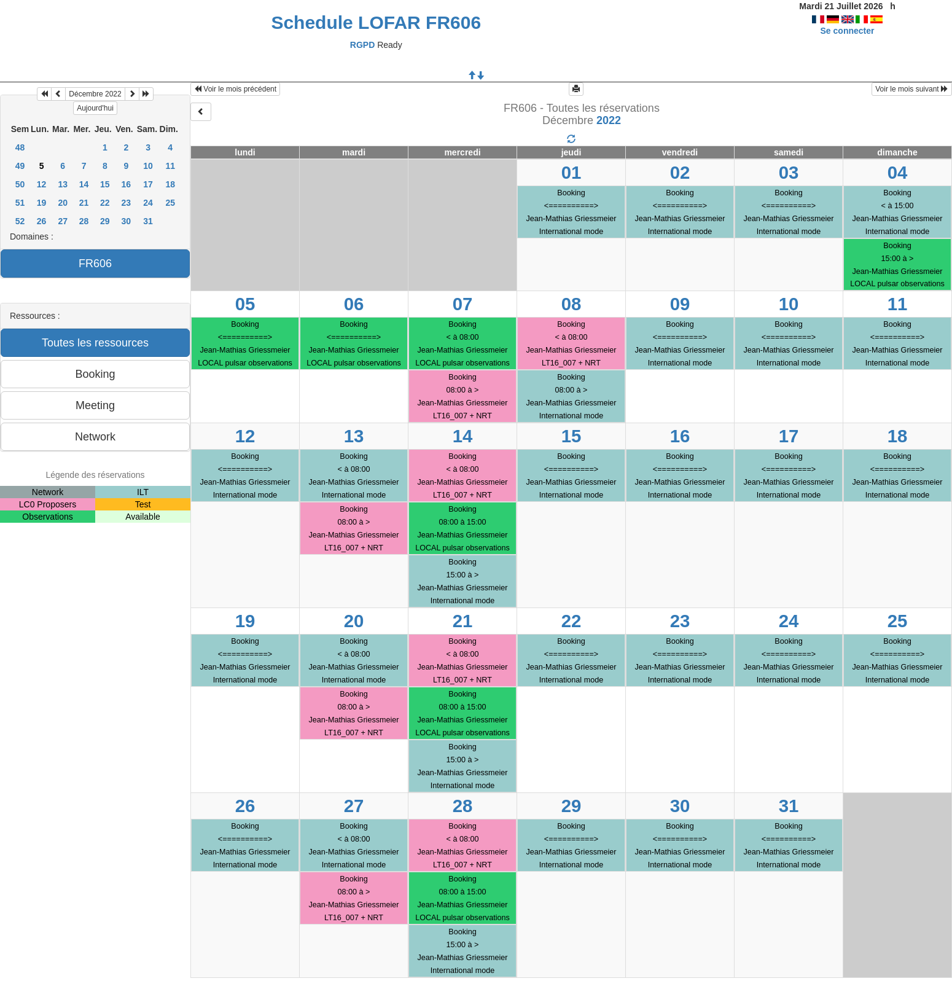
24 (148, 203)
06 (354, 304)
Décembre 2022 (95, 94)
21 (84, 203)
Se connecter (848, 31)
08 (571, 304)
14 (84, 184)
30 (126, 221)
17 (148, 184)
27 (63, 221)
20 (63, 203)
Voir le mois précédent (235, 89)
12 (42, 184)
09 (680, 304)
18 (170, 184)
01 (571, 172)
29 (105, 221)
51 (20, 203)
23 (126, 203)
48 (20, 147)
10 (148, 166)
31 (148, 221)
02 (680, 172)
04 (898, 172)
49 (20, 166)
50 (20, 184)
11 (170, 166)
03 (789, 172)
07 (463, 304)
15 (105, 184)
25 (170, 203)
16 (126, 184)
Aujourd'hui (95, 108)
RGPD (362, 45)
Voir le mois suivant (911, 89)
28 (84, 221)
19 (42, 203)
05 (245, 304)
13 (63, 184)
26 (42, 221)
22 (105, 203)
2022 (608, 120)
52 (20, 221)
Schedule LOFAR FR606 (376, 22)
